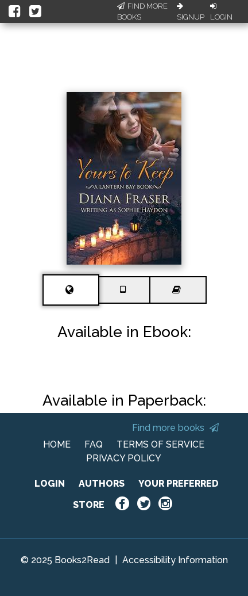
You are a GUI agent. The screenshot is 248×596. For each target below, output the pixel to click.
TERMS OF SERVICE (160, 444)
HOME (57, 444)
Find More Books (142, 12)
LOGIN (49, 483)
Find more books (175, 427)
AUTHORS (102, 483)
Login (221, 12)
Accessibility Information (175, 560)
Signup (190, 12)
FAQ (93, 444)
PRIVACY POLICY (123, 458)
